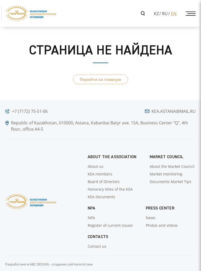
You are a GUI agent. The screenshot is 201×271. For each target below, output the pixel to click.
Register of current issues (110, 225)
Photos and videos (162, 225)
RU (165, 13)
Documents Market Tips (170, 181)
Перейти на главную (100, 79)
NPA (91, 217)
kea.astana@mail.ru (174, 111)
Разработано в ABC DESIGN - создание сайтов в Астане (49, 264)
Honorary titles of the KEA (110, 189)
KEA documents (101, 196)
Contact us (97, 246)
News (150, 217)
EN (174, 13)
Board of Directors (104, 181)
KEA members (100, 174)
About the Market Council (172, 166)
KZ (156, 13)
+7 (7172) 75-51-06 (30, 111)
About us (95, 166)
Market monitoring (166, 174)
